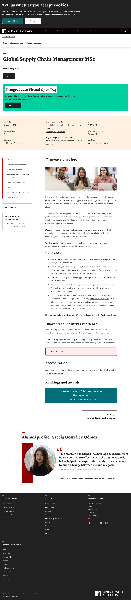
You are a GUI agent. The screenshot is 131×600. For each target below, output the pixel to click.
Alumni (80, 31)
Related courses (12, 197)
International (7, 515)
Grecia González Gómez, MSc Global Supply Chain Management (79, 469)
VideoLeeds (6, 572)
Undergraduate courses (12, 43)
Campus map (50, 504)
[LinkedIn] (95, 524)
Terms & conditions (47, 594)
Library (5, 561)
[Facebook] (89, 524)
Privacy (25, 594)
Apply (9, 76)
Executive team (50, 526)
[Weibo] (112, 524)
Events (47, 533)
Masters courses (33, 43)
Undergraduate (7, 504)
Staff (59, 31)
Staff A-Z (5, 575)
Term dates (6, 553)
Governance (49, 515)
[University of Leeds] (112, 594)
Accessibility (34, 594)
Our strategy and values (53, 518)
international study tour (99, 298)
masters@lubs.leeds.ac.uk (98, 143)
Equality (48, 522)
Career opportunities (14, 169)
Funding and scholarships (16, 182)
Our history (49, 507)
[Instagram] (106, 524)
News (47, 529)
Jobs (4, 549)
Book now (13, 105)
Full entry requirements (55, 131)
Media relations (8, 568)
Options (33, 21)
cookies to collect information (21, 11)
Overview (10, 159)
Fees (8, 187)
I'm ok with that (12, 21)
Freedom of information (10, 596)
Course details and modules (17, 164)
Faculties (69, 31)
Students (49, 31)
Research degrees (8, 511)
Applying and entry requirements (18, 192)
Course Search (8, 37)
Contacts (5, 579)
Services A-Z (6, 557)
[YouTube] (100, 524)
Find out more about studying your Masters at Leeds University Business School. (80, 315)
